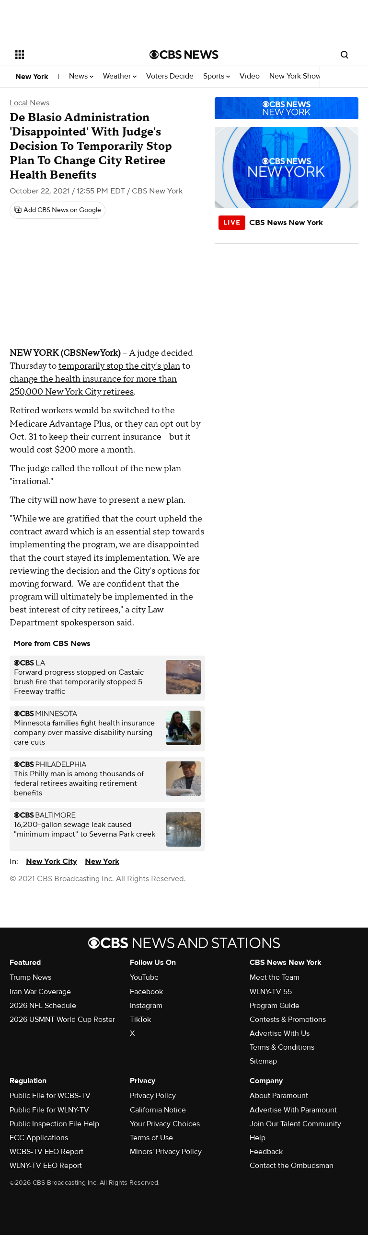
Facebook (146, 992)
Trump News (30, 977)
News (81, 76)
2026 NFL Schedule (43, 1005)
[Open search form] (344, 54)
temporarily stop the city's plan (119, 366)
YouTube (144, 977)
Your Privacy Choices (165, 1124)
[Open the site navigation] (71, 54)
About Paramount (279, 1095)
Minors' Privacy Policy (166, 1152)
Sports (216, 76)
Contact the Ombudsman (292, 1165)
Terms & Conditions (282, 1047)
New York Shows (300, 76)
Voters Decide (170, 76)
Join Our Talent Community (295, 1124)
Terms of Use (151, 1138)
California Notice (158, 1110)
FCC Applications (39, 1138)
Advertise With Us (280, 1033)
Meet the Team (274, 977)
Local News (29, 103)
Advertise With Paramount (293, 1110)
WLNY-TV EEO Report (46, 1165)
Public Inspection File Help (54, 1124)
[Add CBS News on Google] (57, 210)
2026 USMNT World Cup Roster (62, 1019)
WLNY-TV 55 (271, 992)
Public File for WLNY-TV (49, 1110)
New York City (51, 861)
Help (257, 1138)
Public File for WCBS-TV (50, 1095)
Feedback (266, 1152)
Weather (120, 76)
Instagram (146, 1005)
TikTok (140, 1019)
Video (250, 76)
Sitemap (263, 1061)
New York (31, 76)
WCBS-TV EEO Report (46, 1152)
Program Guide (274, 1005)
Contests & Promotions (288, 1019)
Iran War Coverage (40, 992)
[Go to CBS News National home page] (184, 54)
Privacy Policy (153, 1095)
